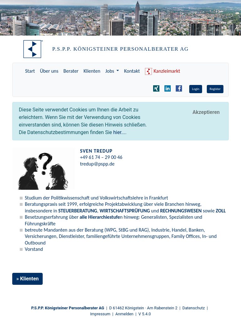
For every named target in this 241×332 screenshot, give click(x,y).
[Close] (206, 112)
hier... (119, 132)
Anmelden (124, 314)
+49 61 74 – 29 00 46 (101, 157)
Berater (70, 71)
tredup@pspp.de (97, 164)
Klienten (91, 71)
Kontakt (132, 71)
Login (195, 89)
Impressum (100, 314)
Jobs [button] (110, 71)
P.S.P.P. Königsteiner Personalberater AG (67, 308)
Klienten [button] (29, 279)
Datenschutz (193, 308)
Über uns (49, 71)
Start (30, 71)
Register (215, 89)
